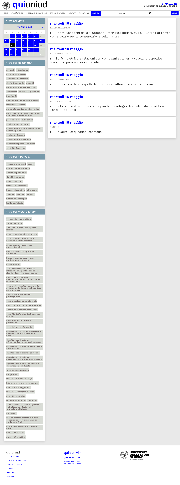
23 (11, 50)
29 (6, 54)
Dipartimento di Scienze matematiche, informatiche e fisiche (24, 358)
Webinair (20, 194)
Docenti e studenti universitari (21, 87)
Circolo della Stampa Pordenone (21, 310)
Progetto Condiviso (15, 396)
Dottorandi (11, 92)
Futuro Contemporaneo (17, 370)
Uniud (174, 13)
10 (17, 41)
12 (29, 41)
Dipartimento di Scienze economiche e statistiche (24, 347)
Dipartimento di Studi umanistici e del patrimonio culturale (22, 364)
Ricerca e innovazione (36, 13)
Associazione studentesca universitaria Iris (19, 246)
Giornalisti (35, 92)
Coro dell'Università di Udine (20, 327)
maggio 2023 (24, 26)
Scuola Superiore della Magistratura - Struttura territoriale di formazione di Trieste (23, 407)
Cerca (122, 13)
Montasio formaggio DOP (18, 387)
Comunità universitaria (17, 79)
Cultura (72, 13)
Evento (31, 164)
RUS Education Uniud (16, 400)
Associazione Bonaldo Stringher (21, 234)
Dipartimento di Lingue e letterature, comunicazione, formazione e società (24, 333)
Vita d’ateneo (17, 13)
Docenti (30, 83)
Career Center (13, 264)
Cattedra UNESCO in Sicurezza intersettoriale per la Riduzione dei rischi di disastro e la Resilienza (23, 271)
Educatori (23, 92)
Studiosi (31, 143)
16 (11, 45)
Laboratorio (32, 190)
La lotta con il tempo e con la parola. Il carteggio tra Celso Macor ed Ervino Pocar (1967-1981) (108, 108)
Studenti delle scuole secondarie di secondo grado (23, 129)
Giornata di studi (14, 181)
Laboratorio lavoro (15, 383)
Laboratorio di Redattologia (19, 379)
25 (23, 50)
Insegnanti (11, 96)
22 (6, 50)
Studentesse (12, 124)
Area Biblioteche (14, 223)
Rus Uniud (32, 400)
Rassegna (22, 198)
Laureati (22, 105)
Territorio (84, 13)
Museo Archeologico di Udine (20, 392)
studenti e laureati (15, 135)
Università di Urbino (15, 437)
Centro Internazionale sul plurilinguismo (18, 295)
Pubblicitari (27, 120)
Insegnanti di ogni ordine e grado (22, 100)
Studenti (25, 124)
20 (35, 45)
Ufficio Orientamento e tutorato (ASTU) (21, 427)
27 (35, 50)
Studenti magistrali (15, 143)
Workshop (11, 198)
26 (29, 50)
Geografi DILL (12, 374)
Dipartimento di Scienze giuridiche (23, 353)
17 (17, 45)
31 (17, 54)
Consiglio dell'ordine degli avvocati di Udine (23, 315)
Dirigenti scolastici (15, 83)
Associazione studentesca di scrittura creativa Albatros (20, 239)
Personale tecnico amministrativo (22, 109)
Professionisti (13, 120)
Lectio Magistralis (14, 203)
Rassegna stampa (72, 463)
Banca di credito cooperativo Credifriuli (20, 252)
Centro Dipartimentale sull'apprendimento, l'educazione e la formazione (23, 279)
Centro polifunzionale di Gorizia (21, 301)
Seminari (10, 194)
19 (29, 45)
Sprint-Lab (11, 413)
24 (17, 50)
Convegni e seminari (16, 164)
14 (41, 41)
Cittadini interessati (16, 74)
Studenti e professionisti (18, 139)
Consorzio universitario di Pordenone (18, 321)
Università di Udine (15, 433)
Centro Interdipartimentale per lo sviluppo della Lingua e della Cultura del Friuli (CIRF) (23, 288)
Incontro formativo (15, 190)
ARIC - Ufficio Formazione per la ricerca (21, 229)
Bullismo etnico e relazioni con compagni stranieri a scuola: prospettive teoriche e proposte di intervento (106, 60)
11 (23, 41)
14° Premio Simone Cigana (18, 219)
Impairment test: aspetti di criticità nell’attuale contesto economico (103, 84)
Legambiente (32, 383)
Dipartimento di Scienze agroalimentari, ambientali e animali (23, 341)
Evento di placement (16, 172)
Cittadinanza (22, 70)
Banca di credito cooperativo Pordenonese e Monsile (20, 259)
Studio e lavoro (57, 13)
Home (5, 13)
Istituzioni (11, 105)
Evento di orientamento (18, 168)
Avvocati (10, 70)
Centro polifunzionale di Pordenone (23, 305)
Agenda (95, 13)
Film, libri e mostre (15, 177)
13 (35, 41)
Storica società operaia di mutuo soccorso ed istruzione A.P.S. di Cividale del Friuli (22, 419)
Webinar (30, 194)
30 (11, 54)
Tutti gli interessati (15, 148)
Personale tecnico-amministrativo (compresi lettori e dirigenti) (23, 114)
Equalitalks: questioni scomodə (76, 132)
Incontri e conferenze (17, 185)
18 (23, 45)
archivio (72, 453)
